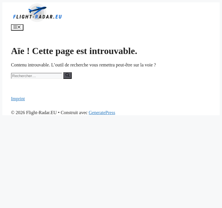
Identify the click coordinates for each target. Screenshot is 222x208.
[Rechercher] (67, 75)
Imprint (18, 98)
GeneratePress (102, 112)
